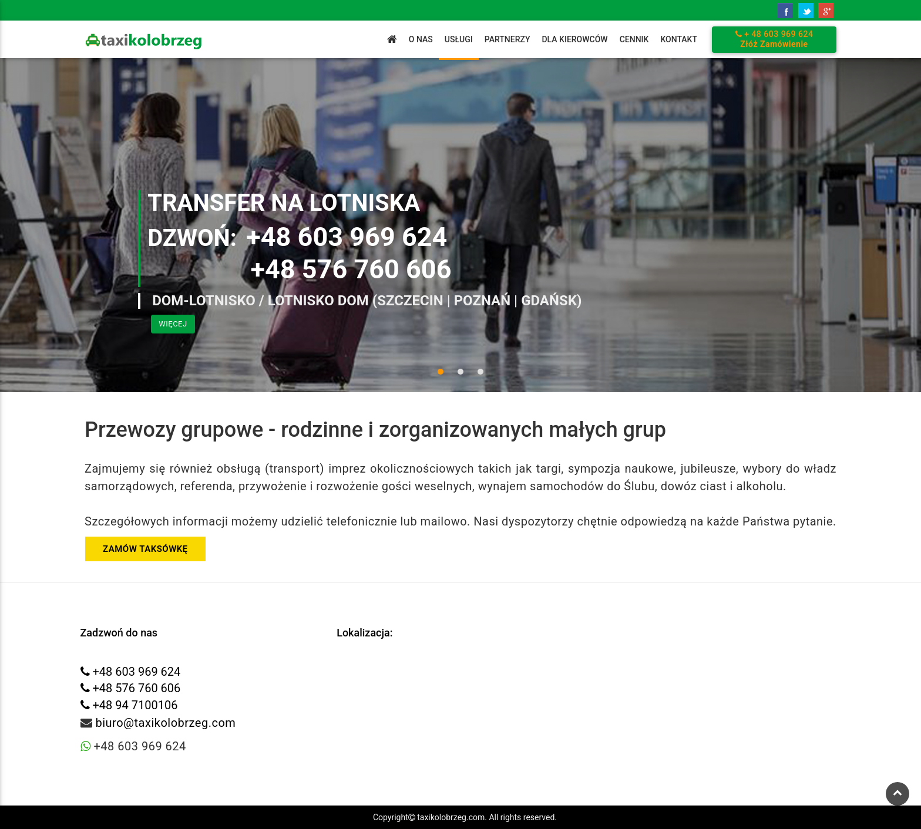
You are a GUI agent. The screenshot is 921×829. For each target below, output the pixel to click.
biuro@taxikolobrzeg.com (165, 723)
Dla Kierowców (574, 39)
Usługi (459, 39)
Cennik (634, 39)
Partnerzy (507, 39)
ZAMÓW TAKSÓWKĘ (145, 549)
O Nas (421, 39)
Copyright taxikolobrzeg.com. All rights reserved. (465, 817)
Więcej (173, 323)
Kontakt (678, 39)
